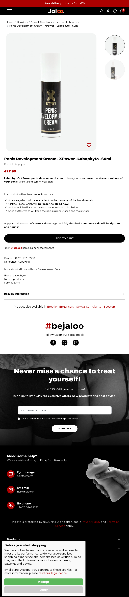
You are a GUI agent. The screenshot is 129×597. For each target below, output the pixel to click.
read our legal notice (53, 573)
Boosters (110, 306)
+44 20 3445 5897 (27, 507)
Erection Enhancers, (60, 306)
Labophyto (18, 164)
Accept (43, 582)
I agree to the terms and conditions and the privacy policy (50, 418)
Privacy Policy (91, 522)
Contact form (25, 475)
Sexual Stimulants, (88, 306)
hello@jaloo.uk (25, 491)
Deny (43, 590)
